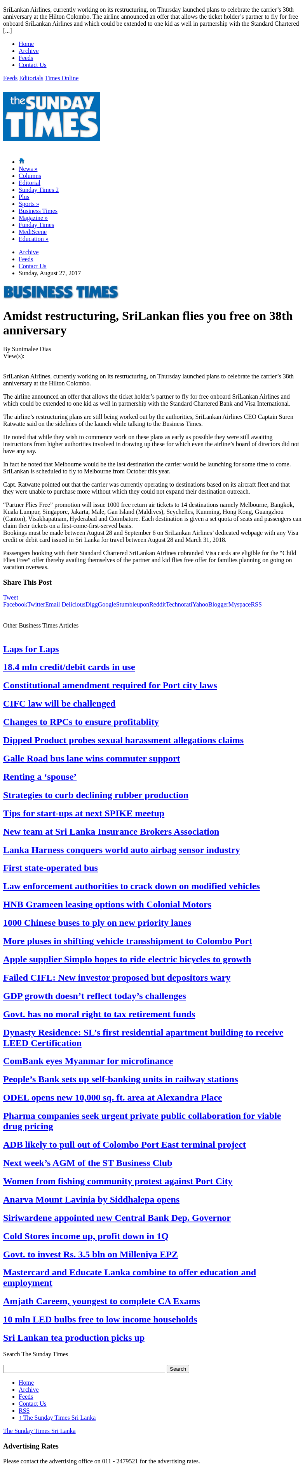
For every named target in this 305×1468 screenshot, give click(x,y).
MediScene (33, 232)
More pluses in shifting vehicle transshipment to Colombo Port (127, 941)
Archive (29, 50)
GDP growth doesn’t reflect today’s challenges (94, 996)
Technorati (179, 604)
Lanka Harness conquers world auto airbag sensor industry (121, 850)
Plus (24, 196)
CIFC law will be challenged (59, 703)
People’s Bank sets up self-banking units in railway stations (120, 1079)
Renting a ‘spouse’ (40, 777)
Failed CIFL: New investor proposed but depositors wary (116, 977)
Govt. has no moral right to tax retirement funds (99, 1014)
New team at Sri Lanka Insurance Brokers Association (111, 831)
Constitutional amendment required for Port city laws (110, 685)
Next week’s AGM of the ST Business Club (87, 1163)
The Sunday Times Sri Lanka (57, 1417)
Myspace (239, 604)
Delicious (73, 604)
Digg (91, 604)
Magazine (33, 217)
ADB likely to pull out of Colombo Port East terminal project (124, 1144)
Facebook (15, 604)
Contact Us (33, 65)
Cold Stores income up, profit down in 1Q (86, 1236)
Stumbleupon (132, 604)
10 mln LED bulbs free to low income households (100, 1319)
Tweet (10, 597)
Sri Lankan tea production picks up (74, 1338)
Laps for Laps (31, 649)
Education (34, 239)
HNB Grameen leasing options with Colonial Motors (107, 904)
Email (52, 604)
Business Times (38, 210)
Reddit (157, 604)
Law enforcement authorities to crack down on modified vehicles (131, 886)
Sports (29, 203)
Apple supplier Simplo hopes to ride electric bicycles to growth (127, 959)
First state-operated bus (50, 868)
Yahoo (200, 604)
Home (26, 43)
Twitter (36, 604)
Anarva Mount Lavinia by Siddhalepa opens (91, 1199)
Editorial (29, 182)
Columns (30, 175)
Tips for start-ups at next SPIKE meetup (83, 813)
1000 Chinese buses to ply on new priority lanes (97, 923)
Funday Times (36, 225)
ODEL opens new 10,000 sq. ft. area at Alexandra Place (112, 1097)
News (28, 168)
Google (107, 604)
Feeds (26, 58)
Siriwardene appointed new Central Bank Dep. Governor (117, 1218)
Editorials (31, 78)
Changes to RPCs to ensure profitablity (81, 722)
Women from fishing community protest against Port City (117, 1181)
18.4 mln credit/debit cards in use (69, 667)
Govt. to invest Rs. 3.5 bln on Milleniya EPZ (90, 1254)
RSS (256, 604)
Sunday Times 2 (39, 189)
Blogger (218, 604)
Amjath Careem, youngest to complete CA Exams (101, 1301)
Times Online (61, 78)
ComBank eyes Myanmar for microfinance (88, 1061)
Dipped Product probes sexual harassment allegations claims (123, 740)
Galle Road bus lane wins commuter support (91, 758)
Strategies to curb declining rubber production (95, 795)
